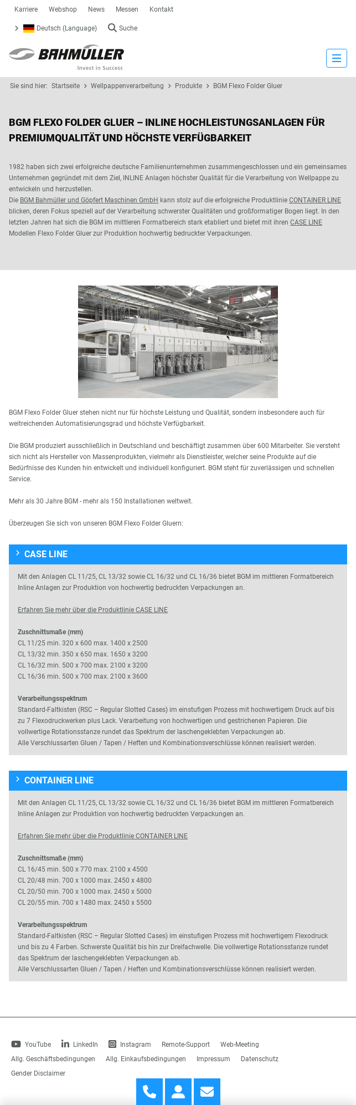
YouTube (31, 1044)
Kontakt (161, 9)
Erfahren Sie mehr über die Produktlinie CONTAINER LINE (103, 836)
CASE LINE (306, 222)
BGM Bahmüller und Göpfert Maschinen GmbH (89, 200)
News (96, 9)
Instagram (130, 1044)
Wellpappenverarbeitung (127, 86)
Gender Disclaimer (38, 1073)
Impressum (213, 1059)
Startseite (65, 86)
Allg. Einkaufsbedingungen (146, 1059)
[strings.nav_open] (336, 58)
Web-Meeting (239, 1044)
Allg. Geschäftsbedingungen (53, 1059)
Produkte (188, 86)
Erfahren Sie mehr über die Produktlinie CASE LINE (93, 610)
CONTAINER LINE (315, 200)
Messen (127, 9)
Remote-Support (186, 1044)
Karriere (26, 9)
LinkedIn (79, 1044)
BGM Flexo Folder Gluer (247, 86)
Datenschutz (259, 1059)
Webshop (63, 9)
